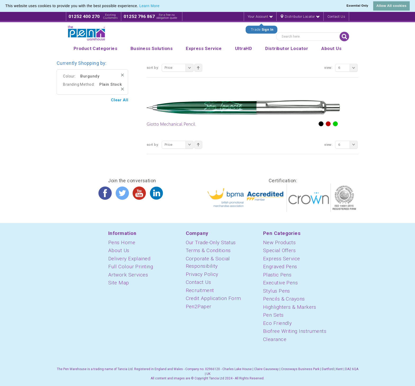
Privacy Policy (202, 274)
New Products (279, 242)
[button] (161, 6)
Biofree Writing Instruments (294, 331)
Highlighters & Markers (289, 307)
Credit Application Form (213, 298)
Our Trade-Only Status (211, 242)
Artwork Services (128, 275)
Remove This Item (122, 75)
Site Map (118, 283)
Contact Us (336, 17)
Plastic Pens (277, 275)
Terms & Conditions (208, 250)
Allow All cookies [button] (391, 6)
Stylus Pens (276, 291)
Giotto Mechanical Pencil (171, 124)
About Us (118, 250)
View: (328, 68)
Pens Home (121, 242)
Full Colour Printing (130, 267)
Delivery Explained (129, 259)
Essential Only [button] (357, 5)
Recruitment (200, 290)
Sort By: (153, 68)
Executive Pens (280, 283)
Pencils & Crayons (284, 299)
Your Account (260, 17)
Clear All (119, 100)
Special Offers (279, 250)
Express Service (281, 259)
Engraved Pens (280, 267)
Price (179, 68)
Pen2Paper (198, 306)
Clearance (274, 339)
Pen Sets (273, 315)
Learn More (149, 6)
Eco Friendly (277, 323)
